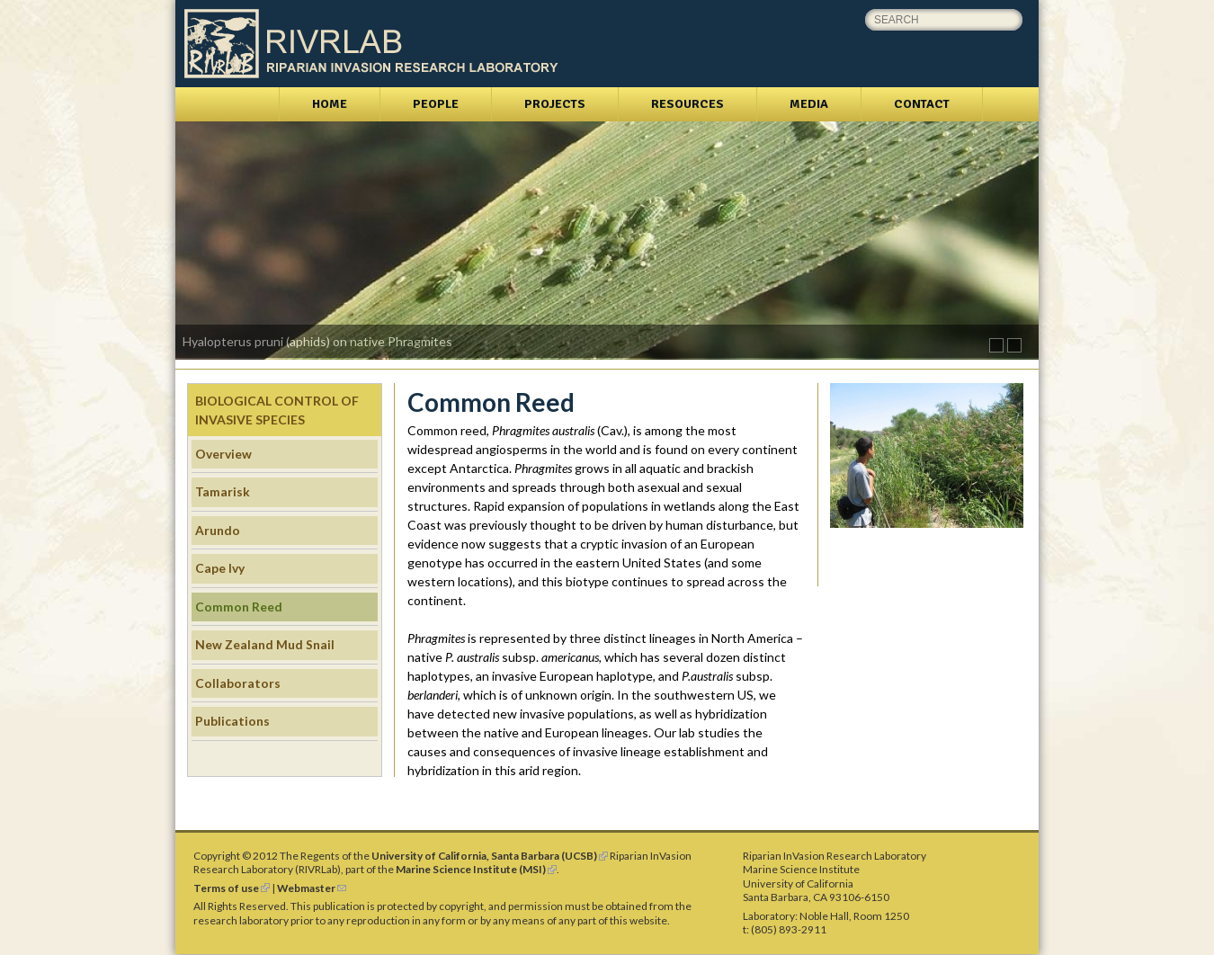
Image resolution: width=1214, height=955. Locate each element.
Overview (223, 453)
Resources (687, 104)
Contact (922, 104)
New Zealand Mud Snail (265, 644)
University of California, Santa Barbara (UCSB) (489, 855)
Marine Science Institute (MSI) (476, 869)
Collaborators (238, 683)
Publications (232, 720)
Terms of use (231, 888)
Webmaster (311, 888)
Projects (554, 104)
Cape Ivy (220, 568)
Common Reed (238, 606)
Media (809, 104)
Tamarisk (222, 491)
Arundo (217, 530)
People (436, 104)
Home (329, 104)
